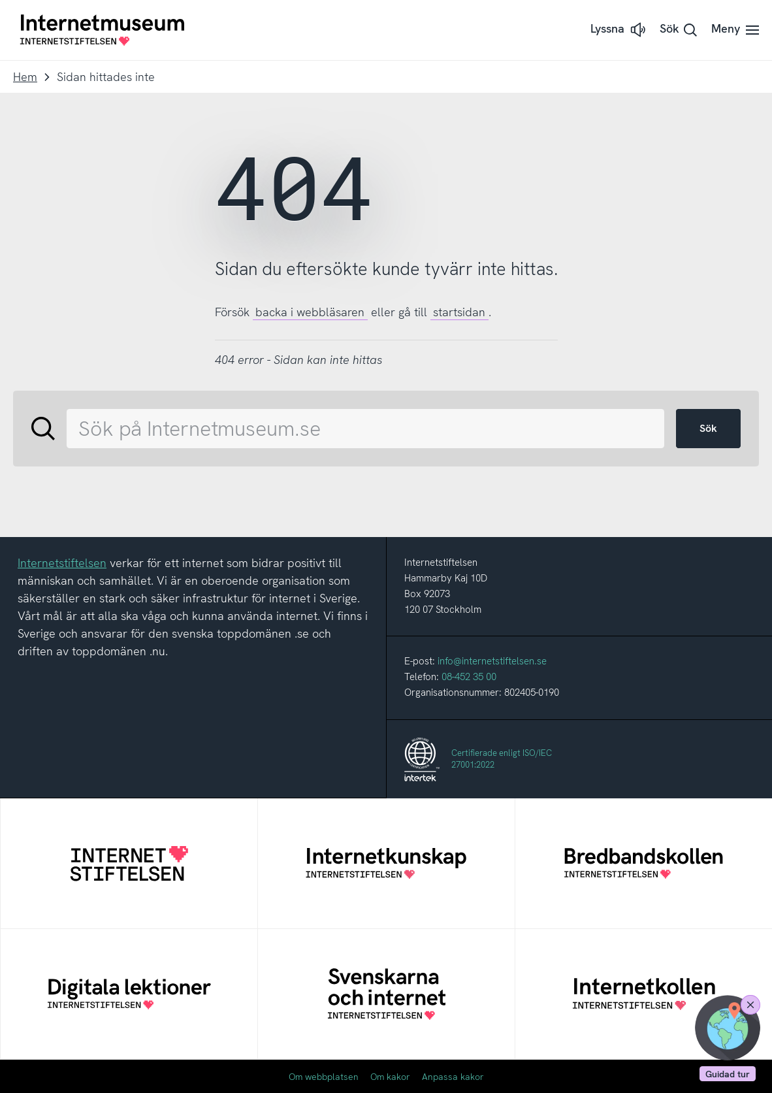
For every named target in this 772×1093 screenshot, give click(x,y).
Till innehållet (0, 0)
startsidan (459, 311)
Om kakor (390, 1077)
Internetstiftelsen (62, 562)
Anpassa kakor (453, 1077)
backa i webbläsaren (309, 311)
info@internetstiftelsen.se (492, 661)
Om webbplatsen (324, 1077)
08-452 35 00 (469, 676)
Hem (25, 76)
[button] (619, 29)
